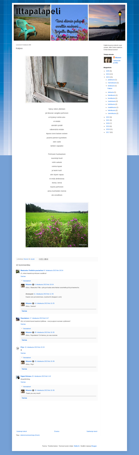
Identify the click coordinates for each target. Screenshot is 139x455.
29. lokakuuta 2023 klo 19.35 (44, 332)
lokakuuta (111, 86)
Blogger (94, 446)
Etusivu (56, 431)
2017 (108, 132)
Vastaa (23, 276)
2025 (108, 71)
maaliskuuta (112, 107)
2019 (108, 126)
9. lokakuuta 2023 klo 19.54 (44, 284)
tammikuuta (112, 113)
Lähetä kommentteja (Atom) (30, 435)
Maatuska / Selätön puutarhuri (32, 270)
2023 (108, 77)
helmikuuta (112, 110)
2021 (108, 120)
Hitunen (29, 284)
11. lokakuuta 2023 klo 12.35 (44, 294)
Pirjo (22, 347)
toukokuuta (112, 101)
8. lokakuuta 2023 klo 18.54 (53, 270)
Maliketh (77, 446)
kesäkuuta (111, 98)
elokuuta (111, 92)
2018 (108, 129)
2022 (108, 117)
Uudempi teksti (21, 431)
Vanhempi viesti (92, 431)
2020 (108, 123)
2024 (108, 74)
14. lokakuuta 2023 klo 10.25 (44, 303)
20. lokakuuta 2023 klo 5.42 (41, 376)
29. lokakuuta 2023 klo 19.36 (44, 361)
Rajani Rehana (26, 376)
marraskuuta (112, 83)
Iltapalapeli (38, 11)
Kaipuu (110, 88)
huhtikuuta (111, 104)
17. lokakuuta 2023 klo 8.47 (39, 318)
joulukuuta (111, 80)
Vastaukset (27, 281)
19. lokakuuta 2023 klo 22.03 (35, 347)
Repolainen (25, 318)
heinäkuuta (112, 95)
